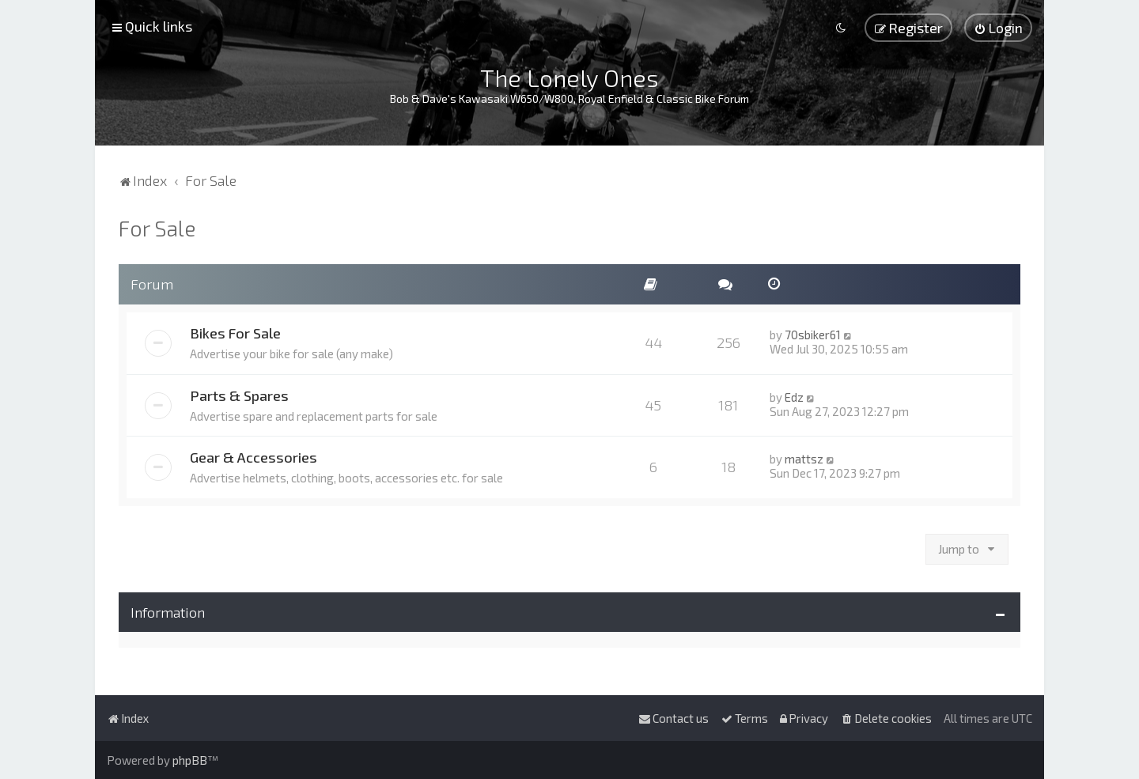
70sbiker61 (813, 334)
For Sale (157, 227)
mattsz (804, 459)
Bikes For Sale (235, 333)
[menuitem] (998, 27)
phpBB (189, 760)
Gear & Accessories (253, 457)
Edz (794, 397)
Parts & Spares (239, 395)
